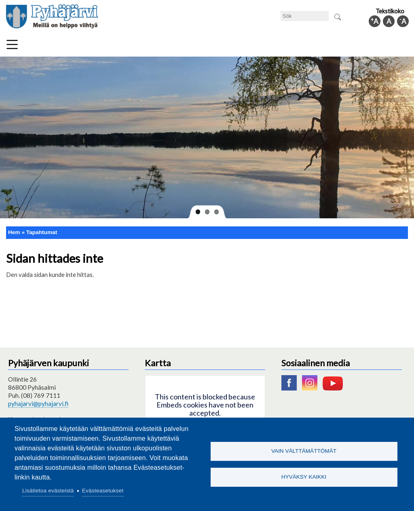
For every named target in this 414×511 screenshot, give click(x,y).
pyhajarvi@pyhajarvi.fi (38, 403)
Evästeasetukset (103, 491)
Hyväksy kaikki (304, 477)
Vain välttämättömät (303, 451)
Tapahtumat (41, 232)
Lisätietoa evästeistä (48, 491)
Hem (14, 232)
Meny (12, 44)
